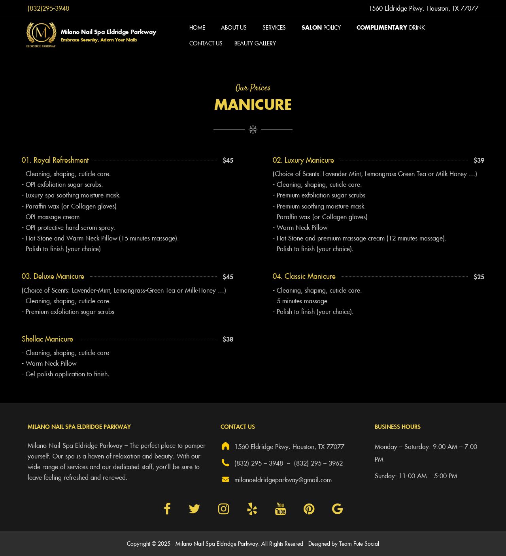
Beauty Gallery (255, 43)
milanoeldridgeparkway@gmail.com (276, 479)
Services (274, 27)
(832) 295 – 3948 (252, 463)
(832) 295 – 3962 (318, 462)
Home (197, 27)
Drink (391, 27)
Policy (321, 27)
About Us (234, 27)
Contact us (206, 43)
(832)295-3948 (48, 8)
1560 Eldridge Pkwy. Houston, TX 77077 (282, 446)
